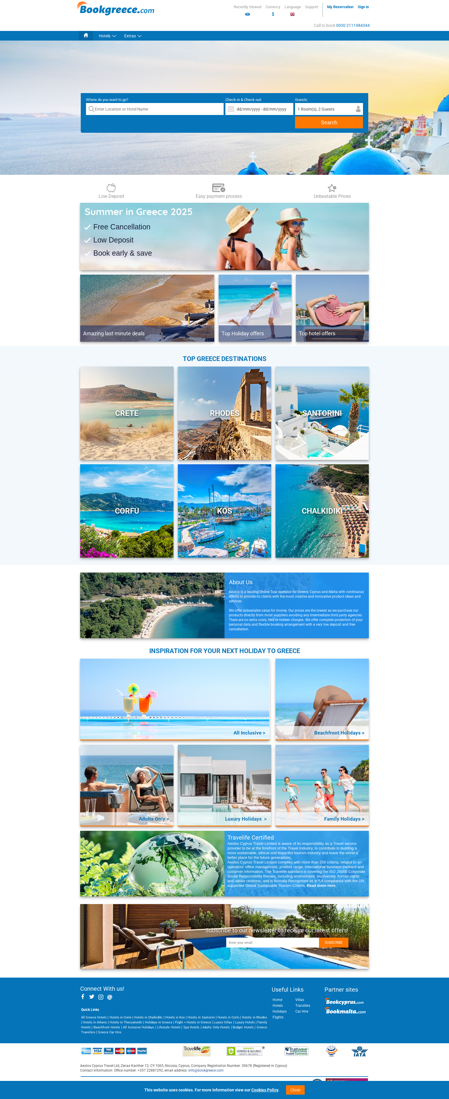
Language (293, 11)
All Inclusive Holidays (138, 1027)
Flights (278, 1017)
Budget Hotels (243, 1027)
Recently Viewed (247, 11)
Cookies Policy (264, 1090)
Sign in (363, 7)
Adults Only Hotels (216, 1027)
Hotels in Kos (175, 1017)
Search (329, 122)
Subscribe (334, 943)
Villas (299, 1000)
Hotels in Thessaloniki (126, 1022)
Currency (273, 11)
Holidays (280, 1011)
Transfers (302, 1006)
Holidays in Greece (158, 1022)
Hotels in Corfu (228, 1017)
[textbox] (155, 109)
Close (295, 1090)
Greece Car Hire (109, 1032)
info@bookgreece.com (206, 1070)
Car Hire (301, 1011)
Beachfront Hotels (107, 1027)
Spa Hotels (191, 1027)
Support (311, 7)
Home (277, 1000)
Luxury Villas (223, 1022)
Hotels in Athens (95, 1022)
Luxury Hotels (245, 1022)
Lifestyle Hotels (168, 1027)
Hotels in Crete (120, 1017)
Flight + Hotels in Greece (193, 1022)
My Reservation (340, 7)
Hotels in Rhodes (254, 1017)
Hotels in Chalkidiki (148, 1017)
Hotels (105, 36)
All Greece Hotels (94, 1017)
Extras (130, 36)
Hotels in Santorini (201, 1017)
